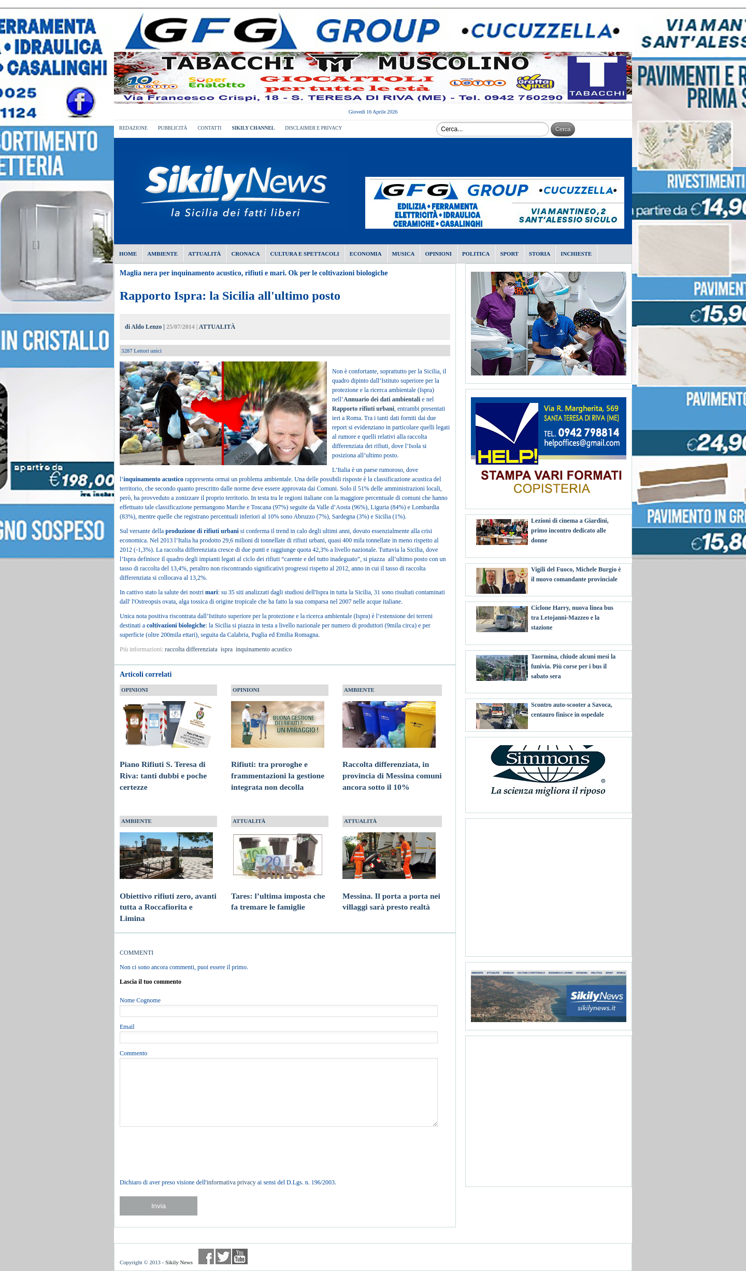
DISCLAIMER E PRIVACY (313, 128)
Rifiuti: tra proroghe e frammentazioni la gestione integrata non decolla (277, 766)
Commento (133, 1053)
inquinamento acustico (264, 649)
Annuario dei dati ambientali (381, 399)
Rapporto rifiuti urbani (363, 408)
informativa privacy (231, 1182)
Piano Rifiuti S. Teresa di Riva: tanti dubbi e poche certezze (166, 766)
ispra (227, 649)
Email (127, 1026)
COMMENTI (136, 952)
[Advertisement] (548, 883)
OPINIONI (134, 690)
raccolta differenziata (191, 649)
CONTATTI (209, 128)
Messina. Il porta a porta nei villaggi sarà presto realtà (391, 892)
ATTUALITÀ (217, 326)
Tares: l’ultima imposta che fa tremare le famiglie (278, 892)
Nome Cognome (140, 1000)
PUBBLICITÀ (173, 128)
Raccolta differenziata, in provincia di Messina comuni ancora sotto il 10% (392, 766)
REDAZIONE (133, 128)
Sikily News (179, 1262)
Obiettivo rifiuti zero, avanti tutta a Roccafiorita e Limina (168, 897)
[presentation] (198, 1152)
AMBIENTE (359, 690)
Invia (158, 1206)
